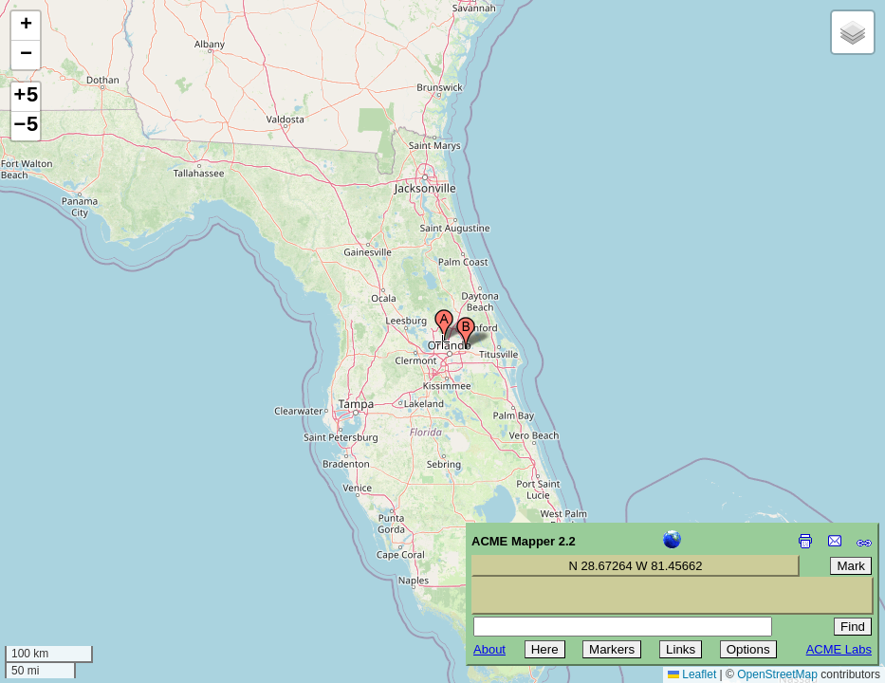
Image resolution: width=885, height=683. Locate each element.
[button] (443, 325)
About (489, 649)
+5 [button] (25, 97)
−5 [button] (25, 126)
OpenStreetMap (777, 674)
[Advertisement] (100, 548)
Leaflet (692, 674)
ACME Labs (839, 649)
